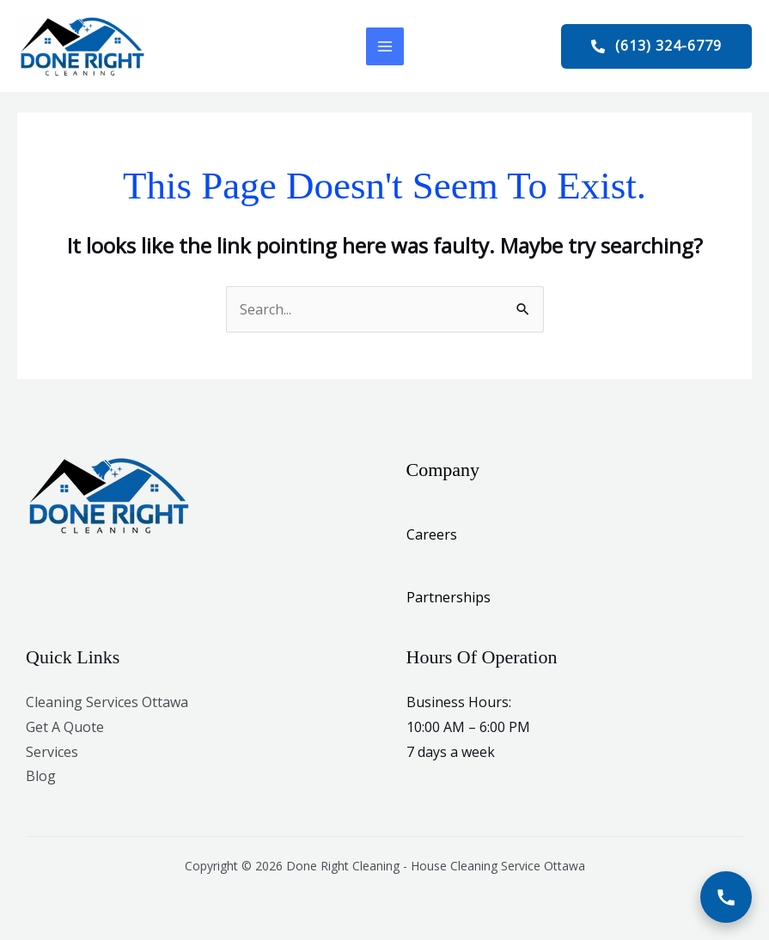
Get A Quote (65, 726)
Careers (431, 534)
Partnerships (448, 597)
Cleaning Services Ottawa (107, 702)
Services (52, 751)
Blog (41, 775)
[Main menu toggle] (385, 46)
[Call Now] (726, 897)
